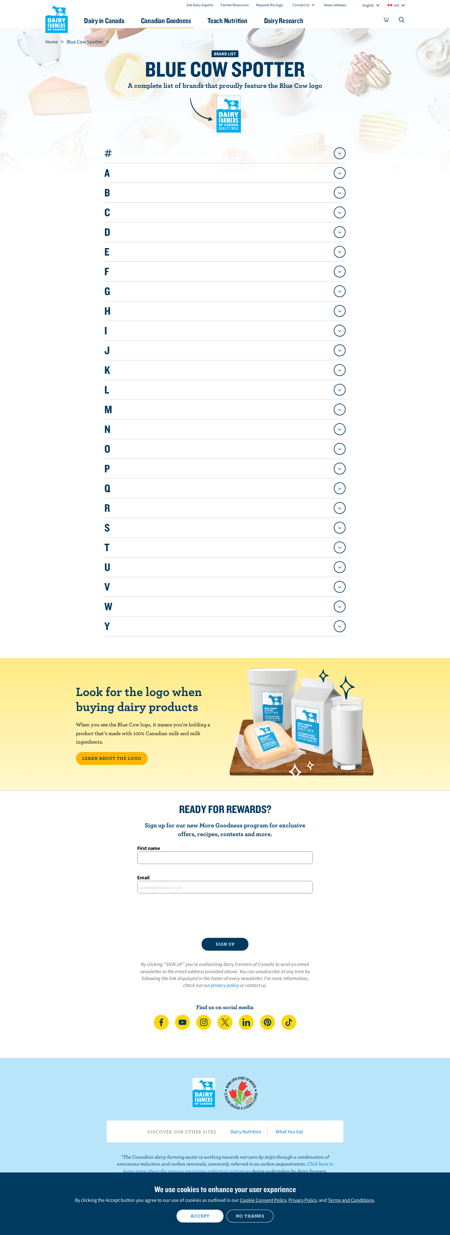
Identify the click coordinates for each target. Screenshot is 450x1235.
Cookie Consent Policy (263, 1200)
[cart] (386, 21)
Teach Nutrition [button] (228, 20)
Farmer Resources (235, 5)
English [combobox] (368, 5)
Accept (200, 1215)
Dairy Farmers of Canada (56, 19)
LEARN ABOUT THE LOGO (112, 758)
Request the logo (269, 5)
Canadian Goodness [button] (166, 20)
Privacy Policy (302, 1200)
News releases (335, 5)
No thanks (250, 1215)
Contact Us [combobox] (301, 5)
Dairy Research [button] (283, 20)
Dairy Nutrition (245, 1131)
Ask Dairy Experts (200, 5)
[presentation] (225, 915)
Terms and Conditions (351, 1200)
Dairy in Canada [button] (104, 20)
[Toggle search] (402, 21)
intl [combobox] (396, 5)
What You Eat (289, 1131)
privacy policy (225, 985)
